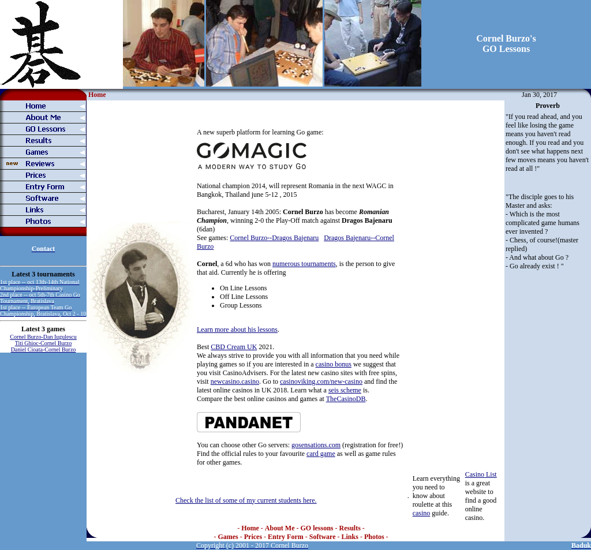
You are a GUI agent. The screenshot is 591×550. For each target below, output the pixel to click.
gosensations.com (316, 445)
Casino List (481, 474)
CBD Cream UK (234, 347)
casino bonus (333, 364)
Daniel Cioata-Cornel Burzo (43, 349)
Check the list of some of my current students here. (246, 500)
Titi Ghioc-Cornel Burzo (43, 343)
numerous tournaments (304, 264)
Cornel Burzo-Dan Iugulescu (43, 337)
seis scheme (344, 390)
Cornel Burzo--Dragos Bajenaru (274, 238)
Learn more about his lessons (237, 329)
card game (320, 454)
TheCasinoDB (346, 399)
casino (422, 513)
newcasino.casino (235, 381)
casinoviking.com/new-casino (321, 381)
